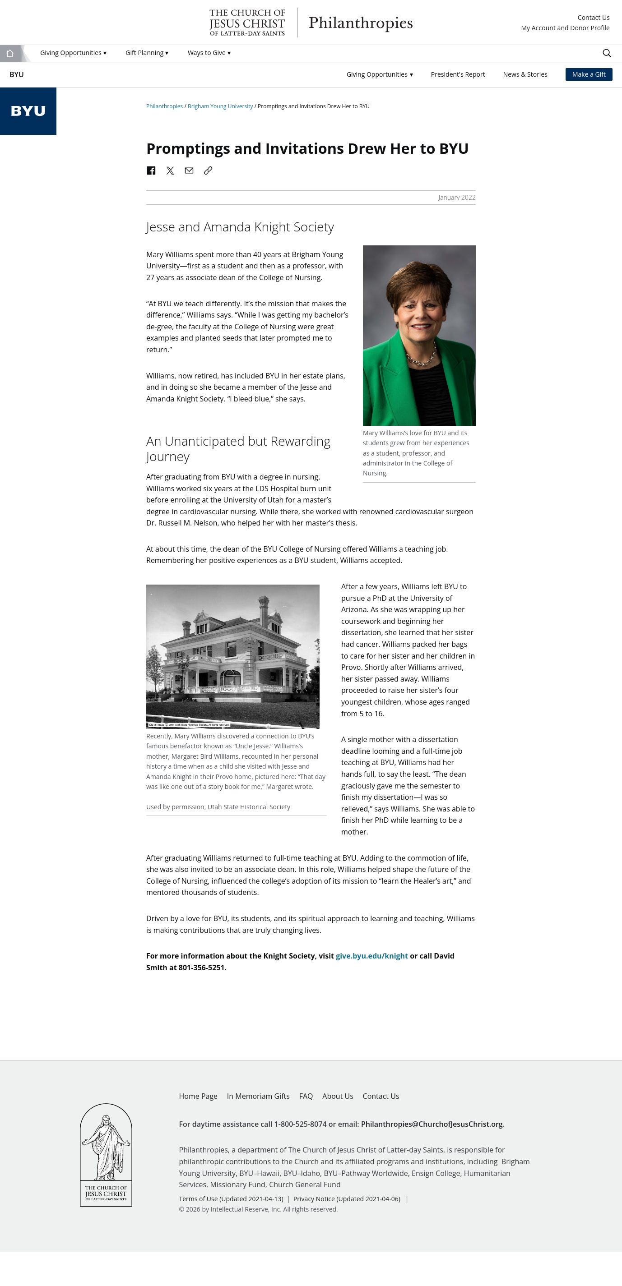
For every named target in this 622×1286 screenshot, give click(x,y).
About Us (337, 1130)
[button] (380, 74)
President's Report (458, 74)
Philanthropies (311, 22)
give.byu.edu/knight (372, 990)
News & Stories (525, 74)
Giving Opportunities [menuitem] (73, 52)
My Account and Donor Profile (565, 28)
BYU (16, 74)
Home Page (198, 1130)
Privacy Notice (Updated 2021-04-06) (346, 1233)
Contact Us (594, 18)
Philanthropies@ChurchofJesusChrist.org (432, 1158)
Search (607, 53)
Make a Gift (589, 74)
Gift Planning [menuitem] (146, 52)
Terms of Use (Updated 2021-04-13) (231, 1233)
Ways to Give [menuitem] (209, 52)
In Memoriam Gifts (258, 1130)
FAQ (306, 1130)
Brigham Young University (221, 106)
